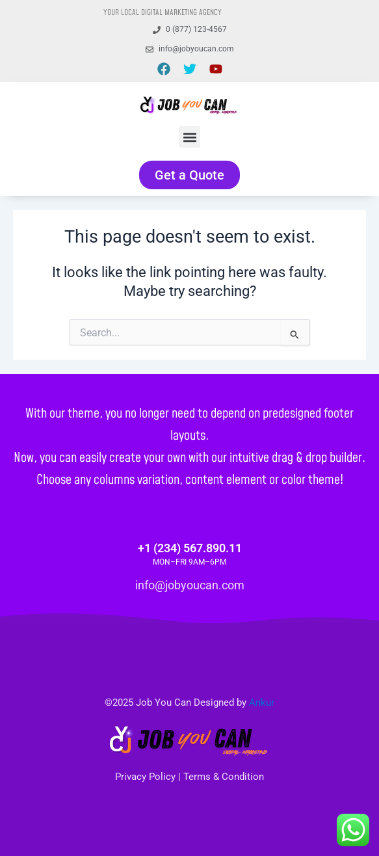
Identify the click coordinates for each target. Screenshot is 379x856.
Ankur (261, 702)
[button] (189, 137)
